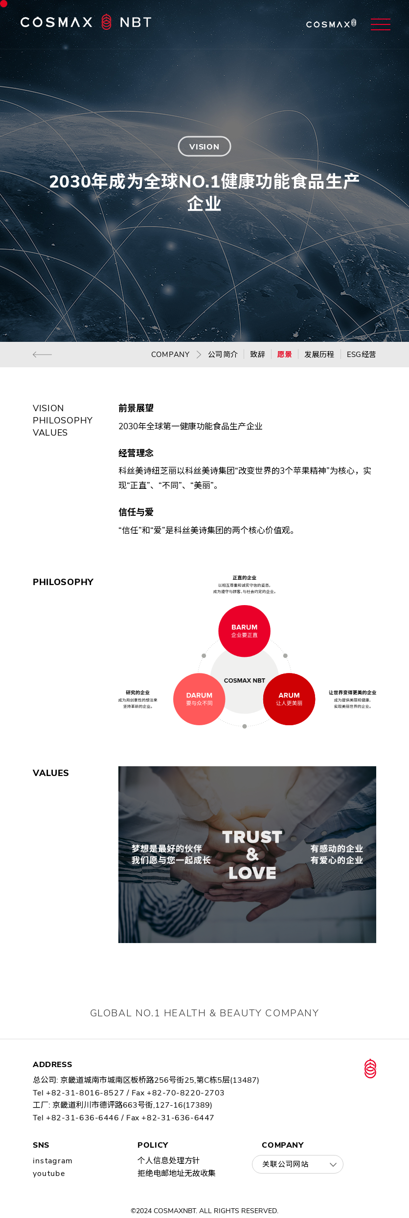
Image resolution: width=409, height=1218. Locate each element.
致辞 (257, 354)
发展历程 (319, 354)
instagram (53, 1160)
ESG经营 (362, 354)
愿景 (285, 354)
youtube (49, 1173)
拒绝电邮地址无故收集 (176, 1173)
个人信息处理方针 (168, 1160)
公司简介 (223, 354)
